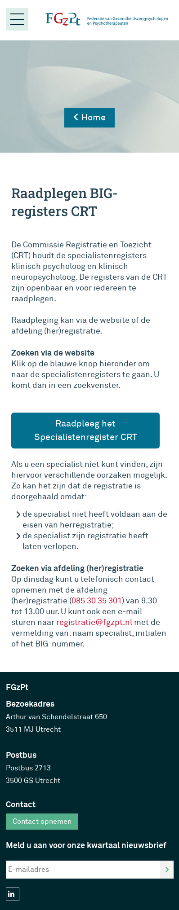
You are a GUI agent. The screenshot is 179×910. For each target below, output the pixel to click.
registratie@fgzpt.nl (94, 622)
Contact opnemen (42, 821)
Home (89, 117)
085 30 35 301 (97, 601)
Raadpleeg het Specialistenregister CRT (85, 430)
